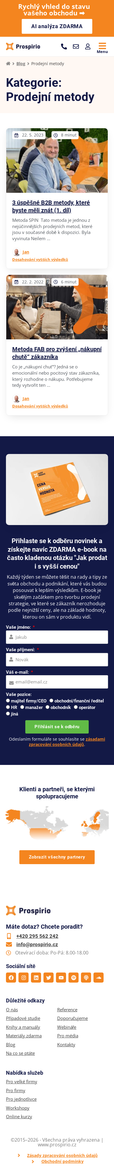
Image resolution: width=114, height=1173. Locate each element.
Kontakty (66, 1044)
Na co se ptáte (20, 1053)
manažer (34, 707)
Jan (26, 252)
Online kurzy (19, 1116)
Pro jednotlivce (21, 1099)
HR (14, 707)
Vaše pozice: (19, 694)
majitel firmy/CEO (28, 701)
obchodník (61, 707)
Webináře (66, 1027)
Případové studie (23, 1018)
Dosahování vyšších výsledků (40, 259)
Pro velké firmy (21, 1081)
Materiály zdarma (24, 1036)
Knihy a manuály (23, 1027)
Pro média (67, 1036)
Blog (20, 63)
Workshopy (17, 1108)
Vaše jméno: (19, 627)
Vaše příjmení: (21, 649)
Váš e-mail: (18, 672)
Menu (102, 51)
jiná (14, 714)
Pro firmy (15, 1090)
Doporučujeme (72, 1018)
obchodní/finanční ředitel (79, 701)
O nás (12, 1009)
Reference (67, 1009)
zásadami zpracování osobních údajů (67, 741)
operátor (87, 707)
